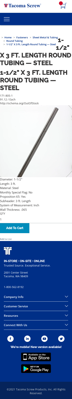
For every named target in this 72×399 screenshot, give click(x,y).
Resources (11, 316)
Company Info (13, 297)
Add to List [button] (6, 239)
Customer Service (16, 306)
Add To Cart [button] (14, 228)
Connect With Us (15, 325)
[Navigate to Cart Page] (63, 6)
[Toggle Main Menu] (7, 19)
